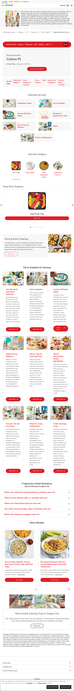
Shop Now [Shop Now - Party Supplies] (38, 329)
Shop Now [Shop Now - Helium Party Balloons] (15, 399)
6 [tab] (39, 227)
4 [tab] (36, 227)
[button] (65, 5)
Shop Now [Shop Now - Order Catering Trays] (62, 471)
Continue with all (52, 687)
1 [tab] (30, 227)
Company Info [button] (37, 667)
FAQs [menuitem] (44, 80)
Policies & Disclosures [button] (37, 671)
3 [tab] (34, 227)
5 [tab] (37, 227)
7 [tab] (41, 227)
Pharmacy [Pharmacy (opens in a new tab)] (17, 1)
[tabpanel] (37, 206)
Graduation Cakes (25, 103)
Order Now (44, 218)
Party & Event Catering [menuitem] (61, 82)
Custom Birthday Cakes (26, 114)
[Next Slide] (72, 205)
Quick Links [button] (37, 663)
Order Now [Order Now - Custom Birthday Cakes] (62, 328)
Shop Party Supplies (37, 69)
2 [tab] (32, 227)
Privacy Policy (42, 683)
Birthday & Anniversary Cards (62, 114)
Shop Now (13, 254)
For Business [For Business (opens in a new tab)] (25, 1)
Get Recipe (25, 580)
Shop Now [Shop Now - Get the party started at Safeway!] (15, 329)
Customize (29, 683)
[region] (37, 685)
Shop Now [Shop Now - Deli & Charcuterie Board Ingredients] (62, 399)
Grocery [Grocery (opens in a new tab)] (4, 1)
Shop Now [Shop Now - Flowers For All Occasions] (15, 471)
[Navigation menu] (2, 5)
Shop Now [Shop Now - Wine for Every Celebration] (38, 471)
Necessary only (65, 687)
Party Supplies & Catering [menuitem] (27, 82)
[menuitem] (11, 44)
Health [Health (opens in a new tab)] (11, 1)
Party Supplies (59, 103)
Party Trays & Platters (26, 126)
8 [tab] (43, 227)
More (66, 45)
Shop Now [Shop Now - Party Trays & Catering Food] (38, 399)
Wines (56, 126)
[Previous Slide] (1, 205)
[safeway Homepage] (9, 6)
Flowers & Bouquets (44, 137)
